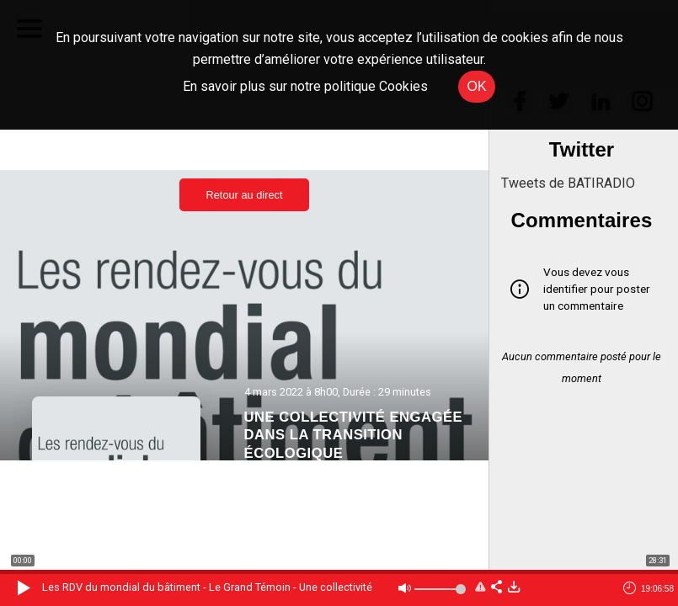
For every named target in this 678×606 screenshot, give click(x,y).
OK (476, 86)
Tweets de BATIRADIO (568, 183)
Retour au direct (244, 195)
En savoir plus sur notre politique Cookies (305, 86)
